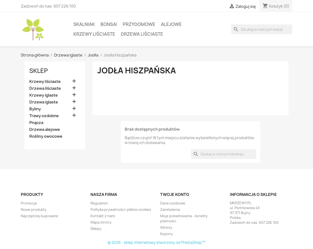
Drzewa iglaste (43, 102)
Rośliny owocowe (45, 136)
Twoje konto (174, 194)
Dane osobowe (172, 203)
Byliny (35, 109)
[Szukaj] (261, 29)
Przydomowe (139, 24)
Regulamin (99, 203)
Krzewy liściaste (94, 34)
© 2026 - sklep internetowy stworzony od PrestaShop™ (156, 242)
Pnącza (36, 122)
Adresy (166, 227)
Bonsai (109, 24)
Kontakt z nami (102, 216)
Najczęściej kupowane (39, 216)
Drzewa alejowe (44, 129)
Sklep (38, 71)
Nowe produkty (33, 209)
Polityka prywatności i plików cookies (120, 209)
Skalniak (84, 24)
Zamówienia (170, 209)
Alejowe (171, 24)
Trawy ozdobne (44, 115)
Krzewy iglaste (43, 95)
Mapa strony (101, 222)
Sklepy (95, 228)
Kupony (166, 233)
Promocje (29, 203)
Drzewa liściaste (142, 34)
